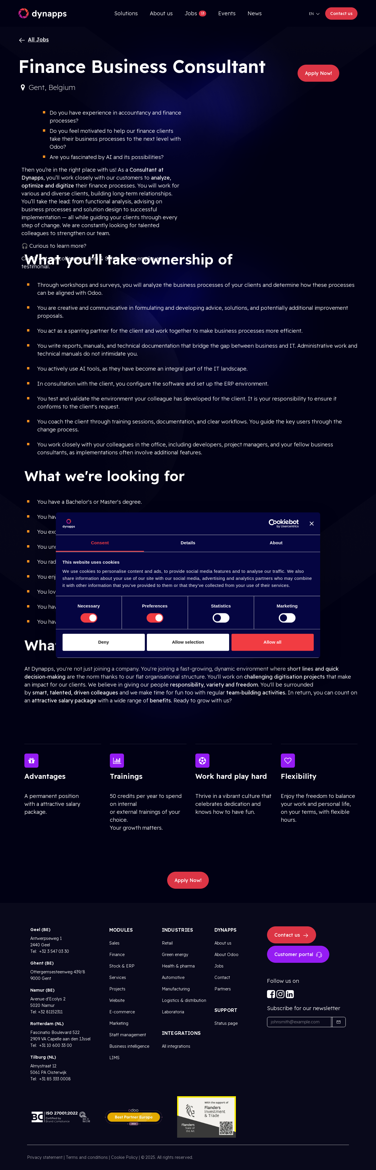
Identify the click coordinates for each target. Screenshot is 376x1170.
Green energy (175, 954)
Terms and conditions (87, 1157)
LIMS (114, 1057)
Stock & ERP (122, 966)
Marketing (118, 1023)
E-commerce (122, 1012)
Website (117, 1000)
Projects (117, 989)
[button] (338, 1022)
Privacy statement (45, 1157)
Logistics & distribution (184, 1000)
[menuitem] (126, 13)
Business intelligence (129, 1046)
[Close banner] (312, 523)
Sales (114, 943)
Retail (167, 943)
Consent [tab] (100, 542)
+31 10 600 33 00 (55, 1045)
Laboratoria (173, 1012)
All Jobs (34, 39)
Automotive (173, 977)
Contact (222, 977)
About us (222, 943)
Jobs (219, 966)
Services (117, 977)
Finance (117, 954)
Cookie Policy (124, 1157)
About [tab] (276, 542)
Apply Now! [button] (318, 73)
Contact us (341, 13)
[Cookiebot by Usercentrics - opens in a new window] (273, 523)
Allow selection (188, 642)
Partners (222, 989)
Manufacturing (176, 989)
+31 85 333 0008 (54, 1079)
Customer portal (298, 954)
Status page (226, 1023)
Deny (103, 642)
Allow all (272, 642)
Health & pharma (178, 966)
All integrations (176, 1046)
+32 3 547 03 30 (53, 951)
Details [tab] (188, 542)
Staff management (127, 1034)
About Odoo (226, 954)
